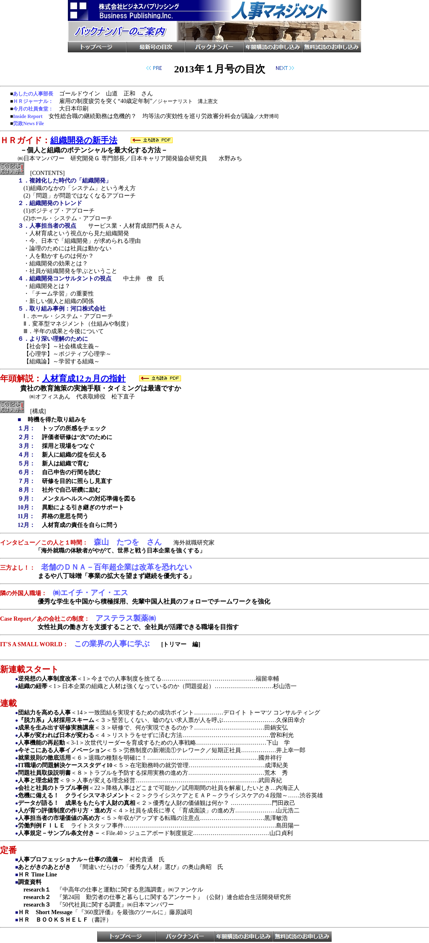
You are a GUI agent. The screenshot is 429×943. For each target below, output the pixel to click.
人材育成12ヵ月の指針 (84, 378)
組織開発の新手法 (83, 140)
